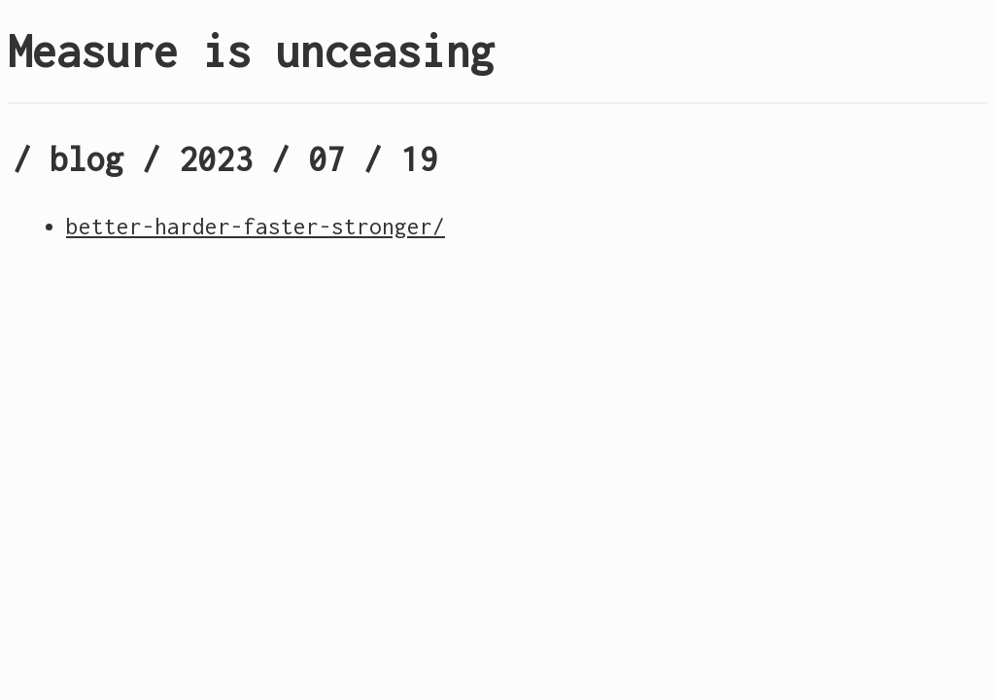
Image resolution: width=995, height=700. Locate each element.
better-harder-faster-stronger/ (255, 226)
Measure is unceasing (251, 51)
